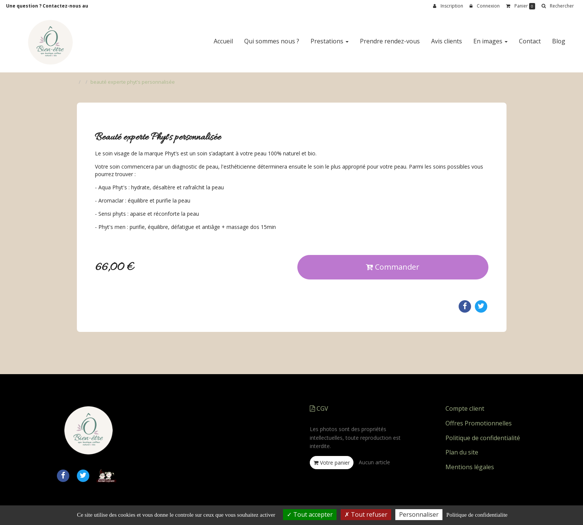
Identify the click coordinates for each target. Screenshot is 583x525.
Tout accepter (310, 514)
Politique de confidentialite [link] (476, 515)
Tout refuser (365, 514)
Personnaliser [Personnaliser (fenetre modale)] (419, 514)
